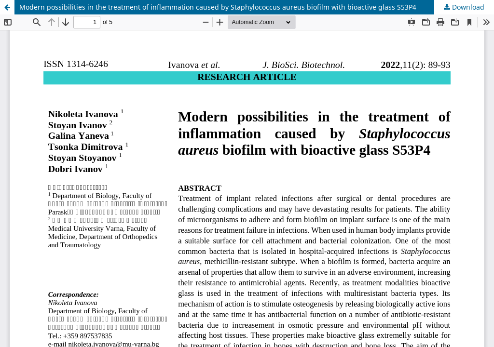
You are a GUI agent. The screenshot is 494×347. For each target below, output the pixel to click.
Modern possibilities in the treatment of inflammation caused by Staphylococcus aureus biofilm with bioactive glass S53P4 (217, 7)
